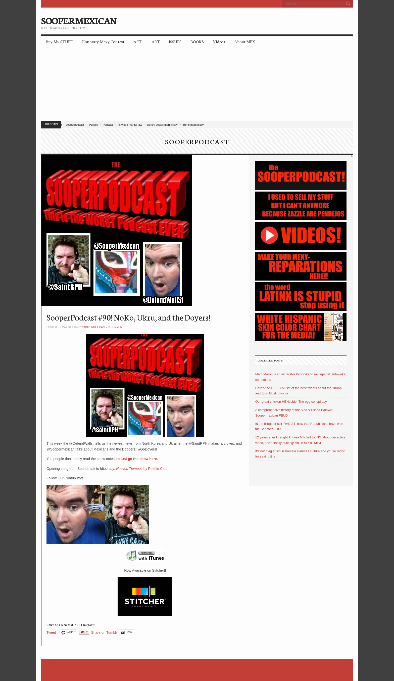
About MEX (244, 41)
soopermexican (93, 327)
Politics (93, 124)
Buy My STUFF (59, 41)
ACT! (137, 41)
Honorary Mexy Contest (103, 41)
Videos (219, 41)
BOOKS (197, 41)
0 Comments (117, 327)
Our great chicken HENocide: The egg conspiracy (291, 401)
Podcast (108, 124)
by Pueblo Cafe (142, 469)
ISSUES (175, 41)
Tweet (51, 632)
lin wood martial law (130, 124)
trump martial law (193, 124)
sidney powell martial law (162, 124)
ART (156, 41)
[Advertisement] (197, 85)
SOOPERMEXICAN (78, 20)
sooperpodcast (75, 124)
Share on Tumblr (104, 632)
